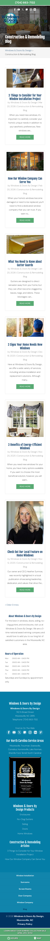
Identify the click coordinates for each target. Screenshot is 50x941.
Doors (25, 828)
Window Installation (25, 875)
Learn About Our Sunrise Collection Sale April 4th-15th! (25, 932)
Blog (25, 909)
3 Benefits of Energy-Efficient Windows (25, 446)
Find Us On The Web (25, 728)
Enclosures (25, 814)
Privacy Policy (25, 924)
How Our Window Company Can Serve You (25, 180)
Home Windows (25, 833)
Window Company (25, 902)
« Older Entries (12, 604)
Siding (25, 824)
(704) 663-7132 (25, 2)
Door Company (25, 895)
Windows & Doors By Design (24, 102)
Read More (25, 137)
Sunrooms (25, 882)
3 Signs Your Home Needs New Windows (25, 346)
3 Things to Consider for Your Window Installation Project (25, 97)
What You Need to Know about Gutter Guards (25, 263)
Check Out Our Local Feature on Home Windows (25, 553)
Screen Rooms (25, 889)
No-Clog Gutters (25, 819)
